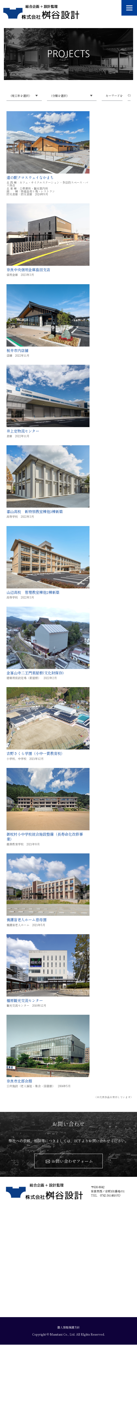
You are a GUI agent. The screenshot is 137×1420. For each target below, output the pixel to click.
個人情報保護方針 (68, 1327)
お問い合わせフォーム (72, 1161)
